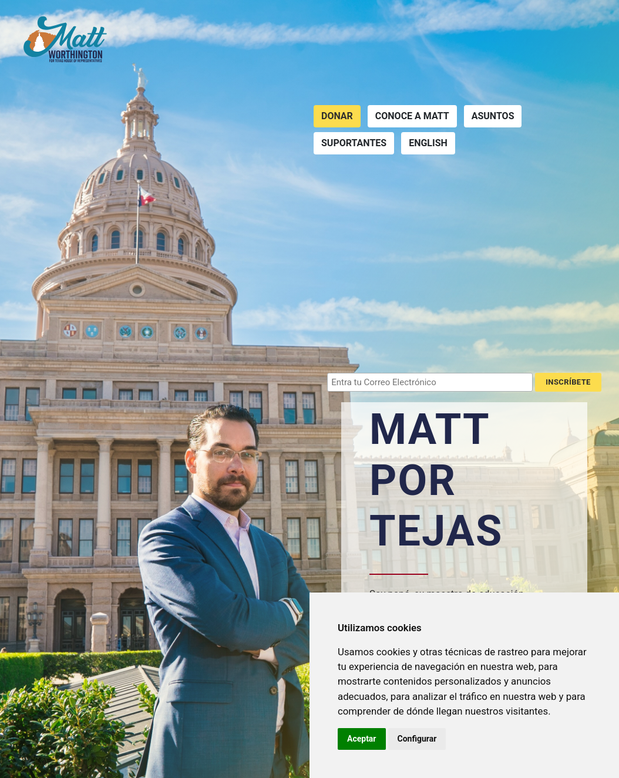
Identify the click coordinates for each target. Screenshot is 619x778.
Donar (337, 116)
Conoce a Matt (412, 116)
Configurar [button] (417, 738)
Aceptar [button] (361, 738)
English (428, 143)
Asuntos (493, 116)
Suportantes (353, 143)
